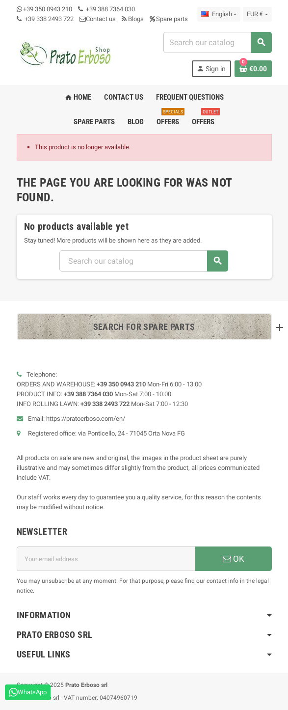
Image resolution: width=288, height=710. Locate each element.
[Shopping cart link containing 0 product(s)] (253, 68)
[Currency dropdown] (257, 14)
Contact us (97, 19)
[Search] (217, 42)
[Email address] (106, 558)
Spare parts (169, 19)
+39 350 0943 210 (47, 9)
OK (233, 559)
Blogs (133, 19)
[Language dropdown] (218, 14)
